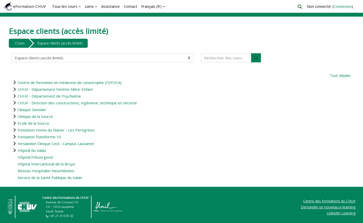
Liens (89, 6)
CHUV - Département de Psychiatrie (49, 96)
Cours (20, 43)
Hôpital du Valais (32, 150)
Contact (130, 6)
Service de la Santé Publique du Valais (50, 177)
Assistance (110, 6)
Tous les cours (64, 6)
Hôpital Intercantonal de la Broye (46, 163)
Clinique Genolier (32, 109)
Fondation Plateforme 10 (39, 136)
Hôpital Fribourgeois (35, 157)
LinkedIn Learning (341, 213)
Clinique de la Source (35, 116)
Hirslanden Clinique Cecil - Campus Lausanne (56, 143)
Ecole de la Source (33, 123)
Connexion (343, 6)
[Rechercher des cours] (226, 58)
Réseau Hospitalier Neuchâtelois (46, 170)
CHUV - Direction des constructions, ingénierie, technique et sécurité (77, 102)
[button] (300, 6)
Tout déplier (340, 75)
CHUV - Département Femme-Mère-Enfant (55, 89)
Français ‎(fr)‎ (151, 6)
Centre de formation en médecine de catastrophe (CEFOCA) (70, 82)
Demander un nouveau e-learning (328, 207)
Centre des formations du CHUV (329, 201)
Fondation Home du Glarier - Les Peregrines (56, 129)
